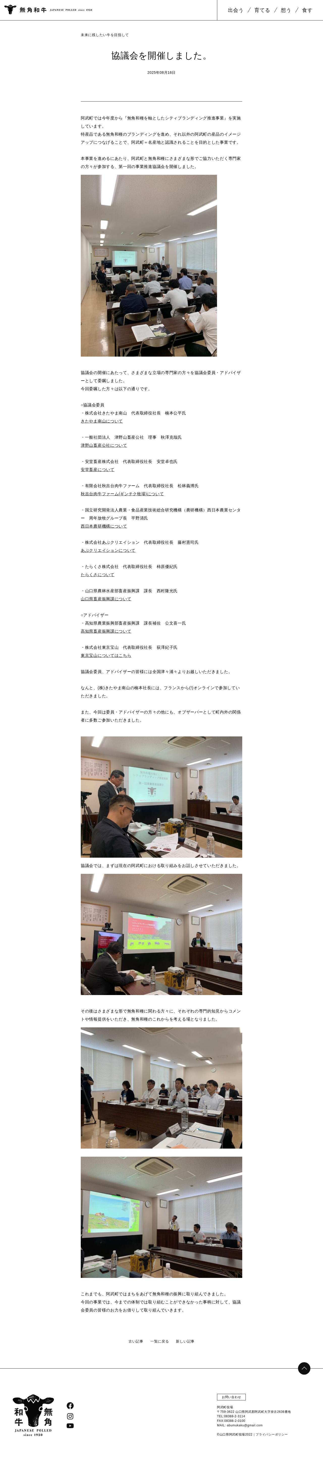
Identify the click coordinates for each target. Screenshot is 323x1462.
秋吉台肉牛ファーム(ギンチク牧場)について (122, 494)
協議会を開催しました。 (161, 56)
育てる (262, 10)
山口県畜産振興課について (106, 599)
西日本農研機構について (104, 526)
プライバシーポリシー (272, 1434)
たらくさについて (98, 575)
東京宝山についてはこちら (106, 655)
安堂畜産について (98, 469)
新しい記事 (185, 1341)
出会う (236, 10)
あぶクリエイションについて (108, 550)
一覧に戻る (159, 1341)
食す (307, 10)
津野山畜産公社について (104, 445)
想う (286, 10)
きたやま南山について (102, 421)
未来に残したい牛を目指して (105, 35)
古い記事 (135, 1341)
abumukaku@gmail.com (245, 1425)
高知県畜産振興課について (106, 631)
